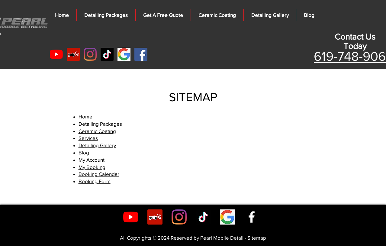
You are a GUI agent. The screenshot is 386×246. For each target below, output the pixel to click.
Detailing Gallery (97, 145)
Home (85, 116)
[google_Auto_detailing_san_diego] (227, 217)
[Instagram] (90, 54)
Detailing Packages (100, 124)
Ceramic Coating (97, 131)
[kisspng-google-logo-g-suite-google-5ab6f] (123, 54)
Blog (84, 152)
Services (88, 138)
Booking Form (95, 181)
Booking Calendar (99, 174)
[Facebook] (140, 54)
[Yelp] (73, 54)
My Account (92, 160)
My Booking (92, 167)
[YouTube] (56, 54)
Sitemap (256, 238)
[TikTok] (107, 54)
